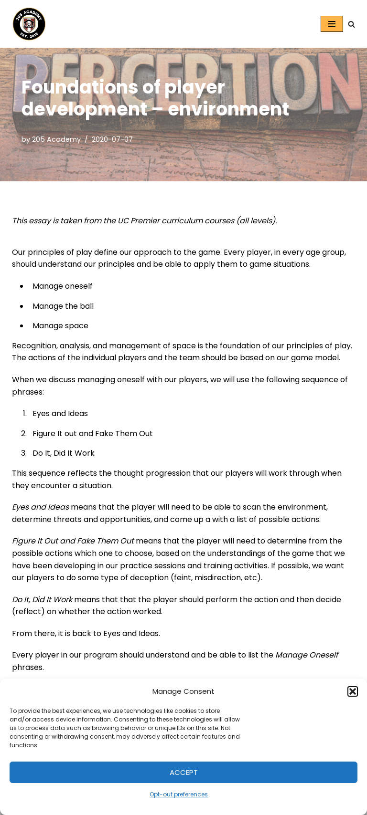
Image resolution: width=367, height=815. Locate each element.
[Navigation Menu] (332, 24)
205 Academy (56, 139)
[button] (352, 691)
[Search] (351, 24)
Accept (184, 772)
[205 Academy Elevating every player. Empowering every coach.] (26, 24)
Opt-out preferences (179, 794)
